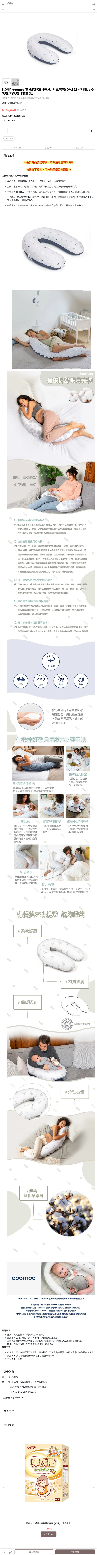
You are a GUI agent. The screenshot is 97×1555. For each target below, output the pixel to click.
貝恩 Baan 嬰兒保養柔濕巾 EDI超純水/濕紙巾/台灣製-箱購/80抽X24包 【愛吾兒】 (77, 1466)
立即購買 (75, 1551)
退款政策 (31, 1511)
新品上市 (5, 1522)
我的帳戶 (23, 1511)
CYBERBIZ (72, 1545)
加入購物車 (34, 1551)
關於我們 (5, 1511)
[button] (93, 1457)
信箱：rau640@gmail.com (13, 1496)
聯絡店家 (57, 1511)
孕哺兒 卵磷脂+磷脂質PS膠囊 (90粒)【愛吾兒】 (19, 1466)
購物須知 (14, 1511)
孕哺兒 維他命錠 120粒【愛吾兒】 (48, 1466)
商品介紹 (17, 147)
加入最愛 (8, 138)
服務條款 (49, 1511)
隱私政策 (40, 1511)
